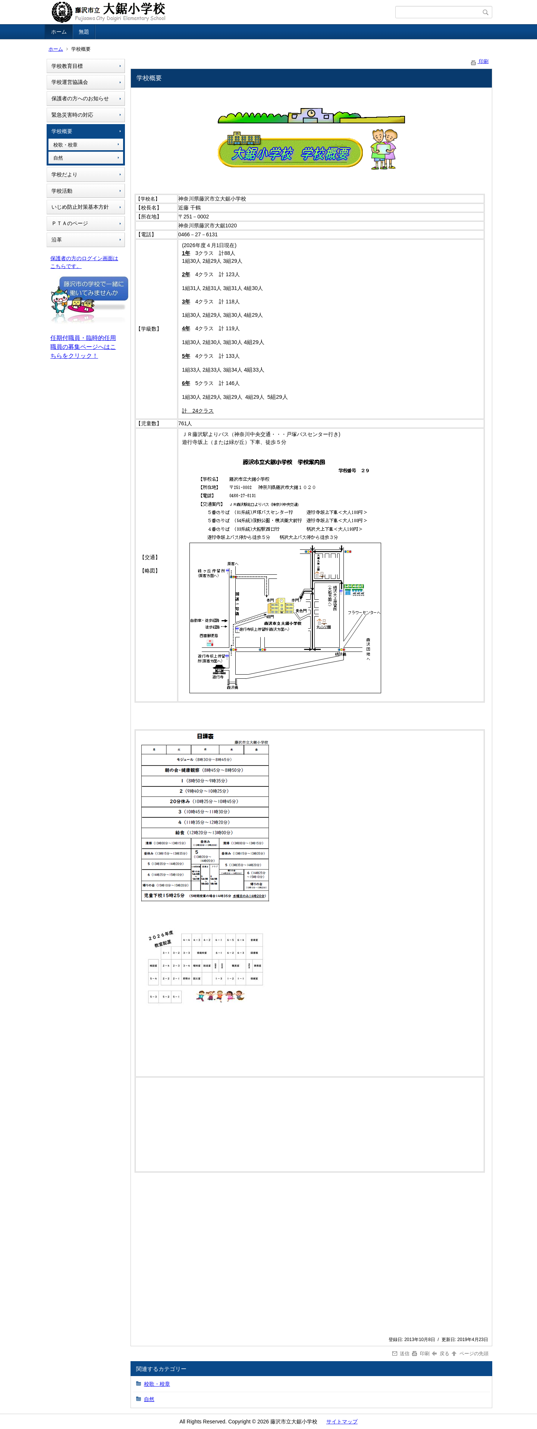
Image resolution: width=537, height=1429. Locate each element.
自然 (58, 158)
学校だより (64, 174)
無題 (84, 32)
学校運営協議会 (69, 82)
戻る (440, 1353)
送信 (401, 1353)
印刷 (479, 61)
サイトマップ (342, 1422)
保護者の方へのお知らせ (80, 98)
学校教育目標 (67, 66)
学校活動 (61, 191)
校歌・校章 (65, 145)
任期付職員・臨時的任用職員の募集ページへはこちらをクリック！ (83, 347)
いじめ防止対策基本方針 (80, 207)
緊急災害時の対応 (72, 115)
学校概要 (61, 131)
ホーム (59, 32)
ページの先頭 (469, 1353)
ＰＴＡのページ (69, 223)
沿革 (56, 240)
